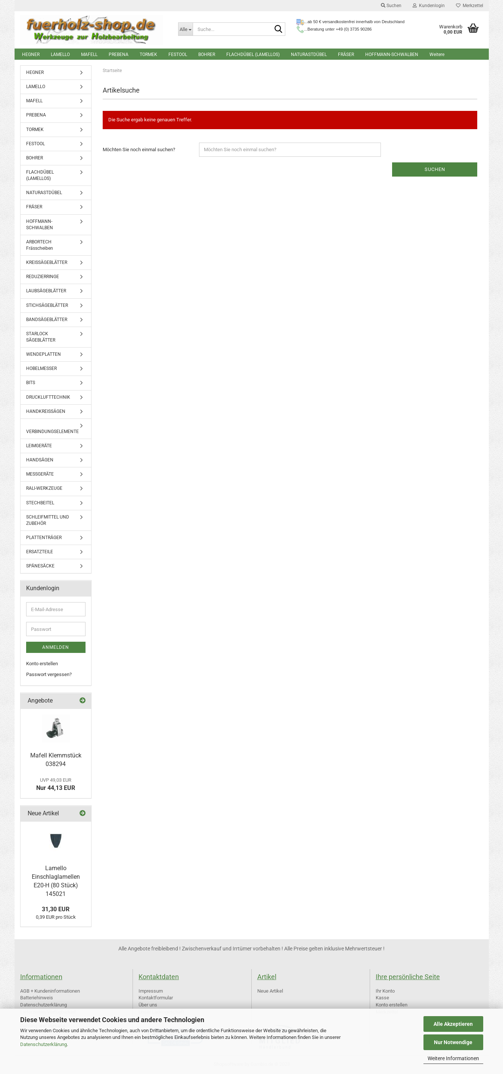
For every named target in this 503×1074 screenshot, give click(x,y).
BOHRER (206, 54)
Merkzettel (469, 5)
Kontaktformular (156, 997)
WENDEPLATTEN (43, 354)
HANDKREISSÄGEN (45, 411)
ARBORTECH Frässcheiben (39, 245)
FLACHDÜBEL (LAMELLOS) (253, 54)
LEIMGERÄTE (39, 445)
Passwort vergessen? (49, 674)
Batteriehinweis (36, 997)
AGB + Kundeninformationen (50, 991)
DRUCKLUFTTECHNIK (48, 397)
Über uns (148, 1005)
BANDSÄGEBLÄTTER (46, 319)
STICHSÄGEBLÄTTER (47, 305)
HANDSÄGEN (39, 460)
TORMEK (148, 54)
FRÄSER (346, 54)
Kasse (382, 997)
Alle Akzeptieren (453, 1024)
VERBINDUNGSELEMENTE (52, 431)
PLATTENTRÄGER (44, 537)
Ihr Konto (385, 991)
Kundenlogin (429, 5)
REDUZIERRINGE (42, 276)
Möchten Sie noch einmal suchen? (139, 149)
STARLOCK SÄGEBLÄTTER (40, 337)
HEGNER (31, 54)
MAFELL (89, 54)
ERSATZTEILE (39, 551)
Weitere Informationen (453, 1058)
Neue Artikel (270, 991)
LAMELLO (60, 54)
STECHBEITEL (40, 502)
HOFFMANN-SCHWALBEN (391, 54)
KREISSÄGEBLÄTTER (46, 262)
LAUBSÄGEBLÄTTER (46, 290)
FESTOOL (177, 54)
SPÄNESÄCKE (40, 566)
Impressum (151, 991)
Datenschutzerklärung (43, 1044)
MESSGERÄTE (40, 474)
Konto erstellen (42, 663)
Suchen (391, 5)
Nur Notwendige (453, 1042)
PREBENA (118, 54)
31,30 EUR (55, 909)
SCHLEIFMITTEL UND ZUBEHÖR (47, 520)
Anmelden (55, 647)
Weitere (436, 54)
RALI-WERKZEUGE (44, 488)
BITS (30, 382)
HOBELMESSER (41, 368)
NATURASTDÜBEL (309, 54)
